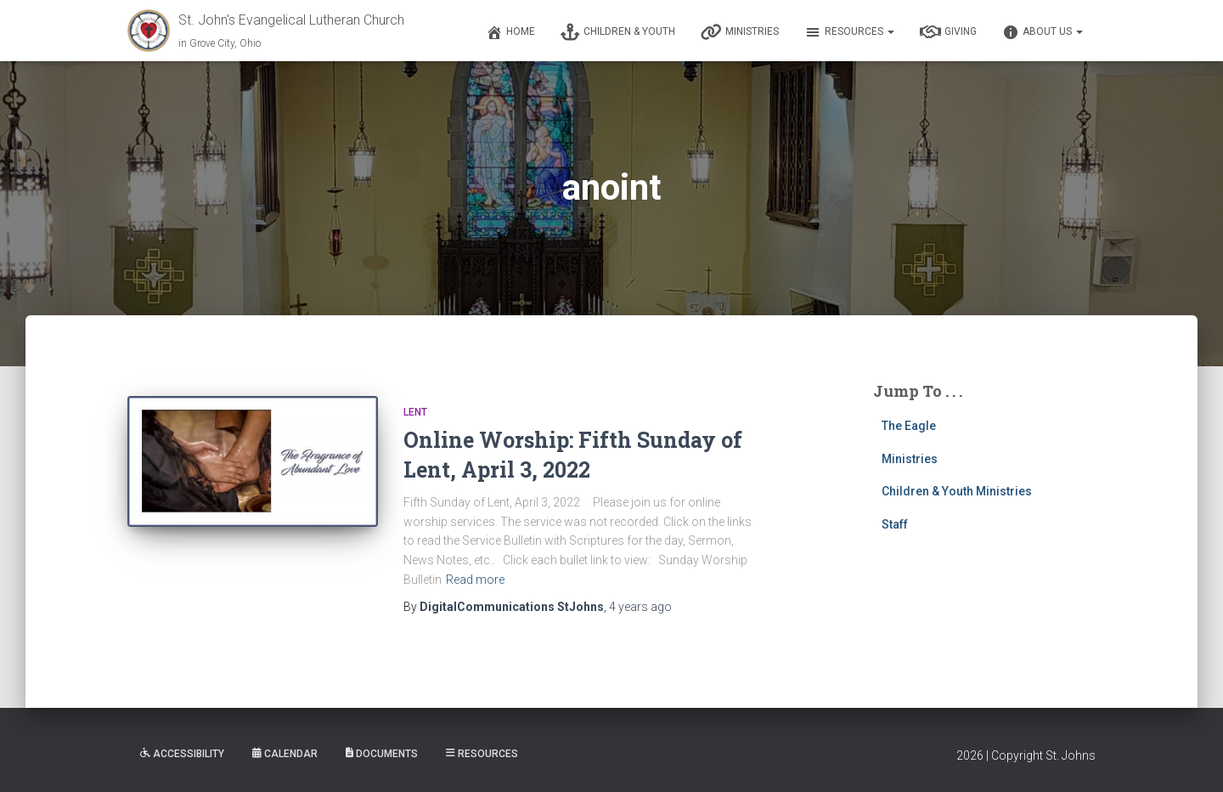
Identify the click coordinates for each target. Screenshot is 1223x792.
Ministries (740, 32)
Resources (849, 32)
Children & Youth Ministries (957, 491)
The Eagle (909, 426)
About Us (1042, 32)
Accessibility (182, 754)
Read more (475, 579)
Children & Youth (618, 32)
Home (510, 32)
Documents (382, 754)
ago (640, 607)
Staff (895, 524)
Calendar (285, 754)
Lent (415, 412)
